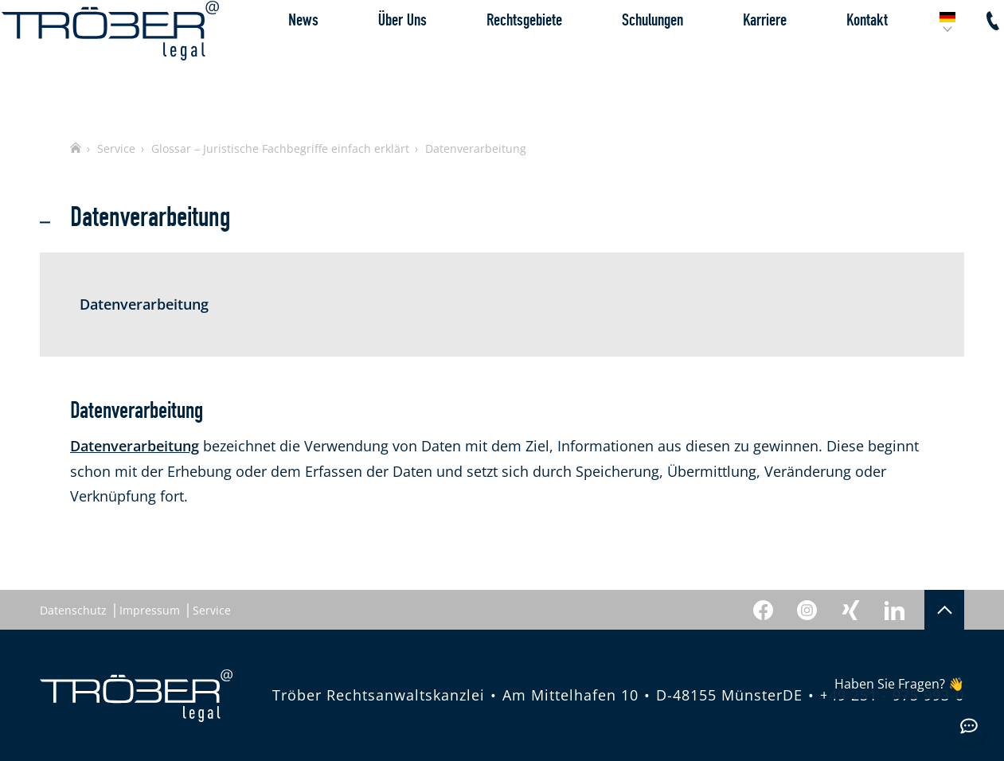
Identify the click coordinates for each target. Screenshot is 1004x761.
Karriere (726, 59)
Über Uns (364, 59)
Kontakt (829, 59)
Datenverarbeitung (134, 445)
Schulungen (614, 59)
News (265, 59)
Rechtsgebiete (486, 59)
